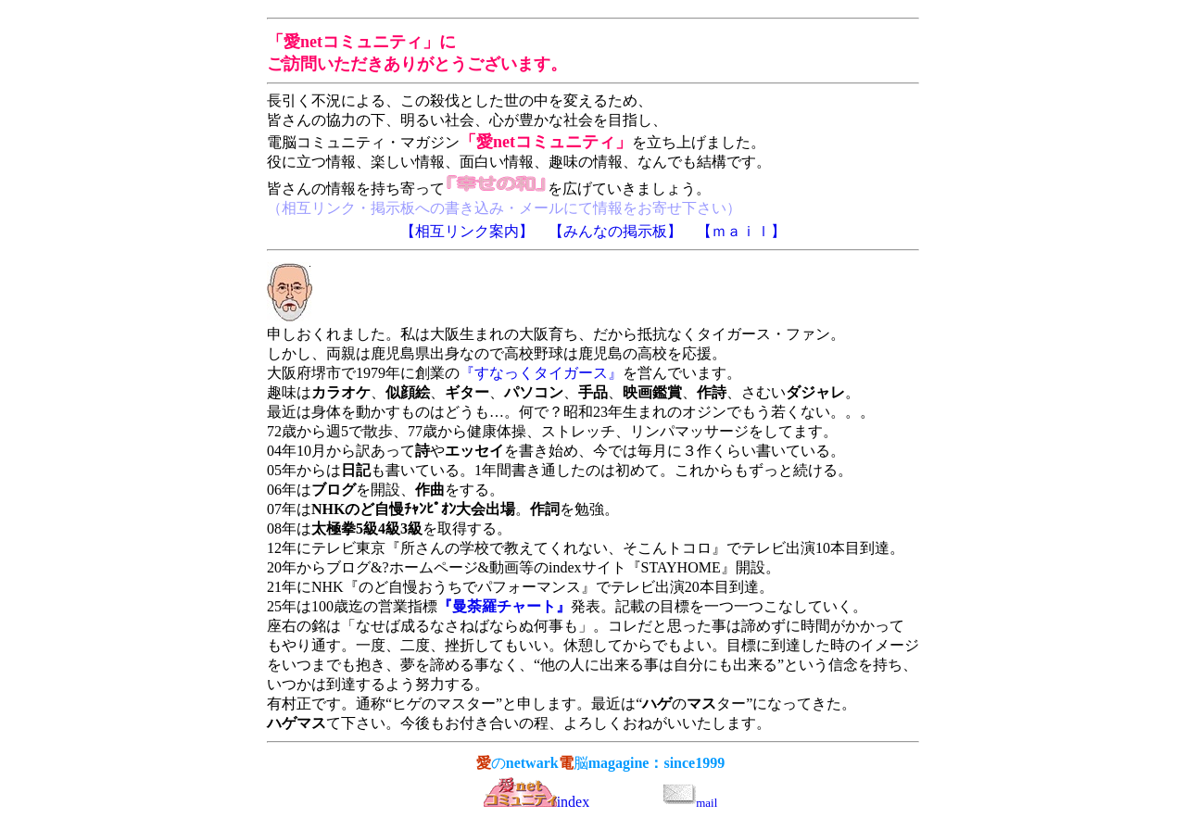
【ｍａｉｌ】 (741, 231)
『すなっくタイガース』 (541, 373)
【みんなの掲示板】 (615, 231)
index (537, 802)
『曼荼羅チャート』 (504, 606)
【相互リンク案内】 (467, 231)
